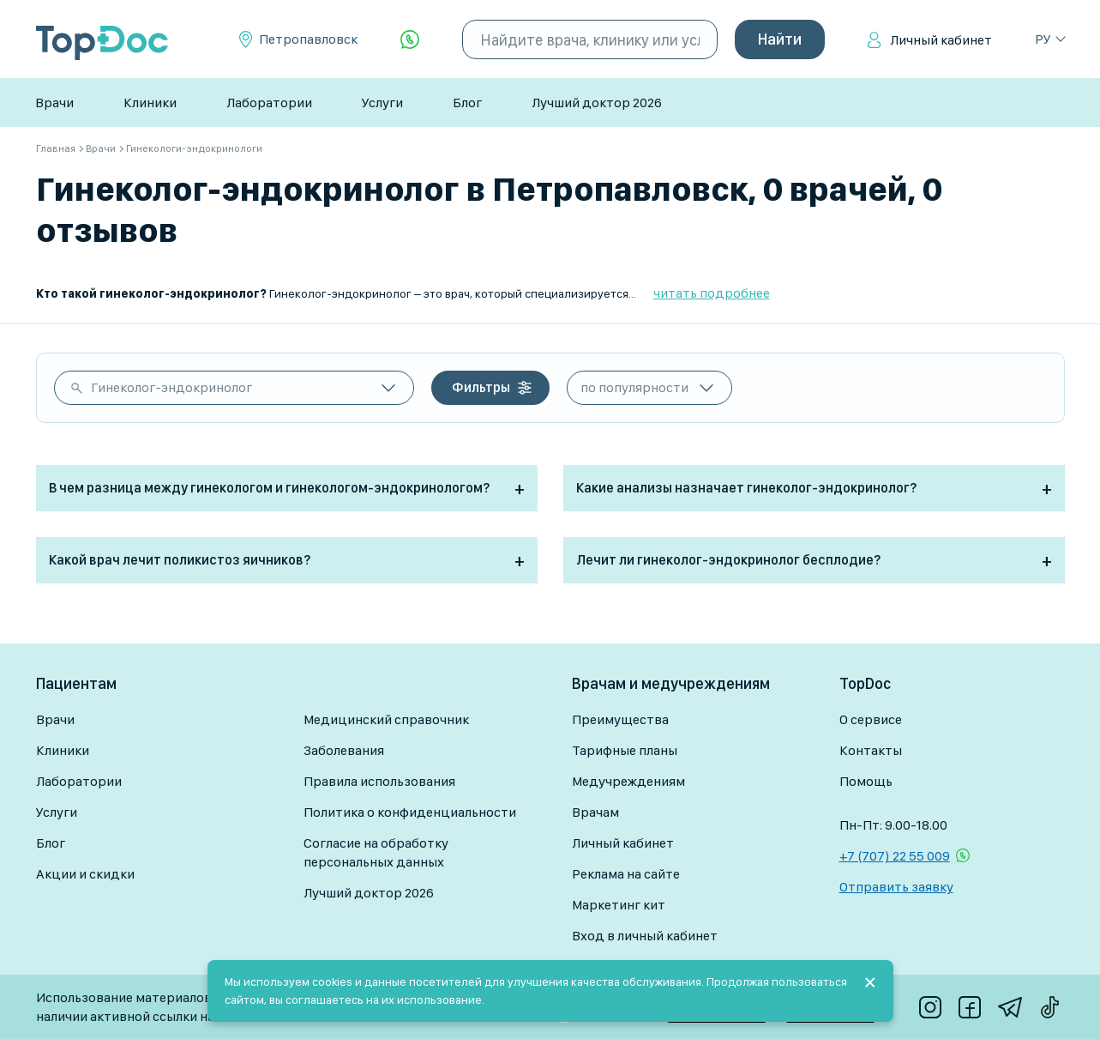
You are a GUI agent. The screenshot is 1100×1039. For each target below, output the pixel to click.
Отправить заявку (896, 887)
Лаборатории (269, 102)
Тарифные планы (624, 750)
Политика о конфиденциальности (410, 812)
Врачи (54, 102)
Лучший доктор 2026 (597, 102)
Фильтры (481, 387)
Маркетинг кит (618, 905)
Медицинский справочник (386, 719)
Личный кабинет (941, 40)
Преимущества (620, 719)
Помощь (866, 781)
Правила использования (379, 781)
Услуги (382, 102)
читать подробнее (711, 293)
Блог (467, 102)
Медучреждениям (628, 781)
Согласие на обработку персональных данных (376, 852)
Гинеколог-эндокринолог (171, 387)
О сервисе (870, 719)
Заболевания (344, 750)
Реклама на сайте (626, 874)
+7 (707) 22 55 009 (894, 856)
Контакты (870, 750)
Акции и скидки (85, 874)
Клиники (150, 102)
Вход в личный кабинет (645, 935)
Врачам (595, 812)
